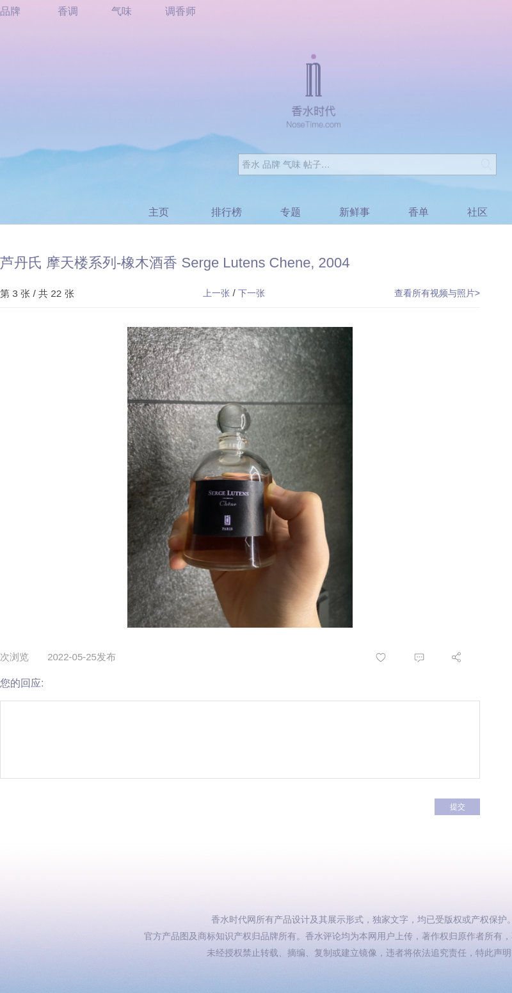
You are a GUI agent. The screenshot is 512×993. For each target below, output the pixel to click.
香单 (418, 212)
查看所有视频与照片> (437, 293)
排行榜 (226, 212)
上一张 (216, 293)
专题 (290, 212)
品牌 (10, 11)
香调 (68, 11)
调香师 (180, 11)
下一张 (251, 293)
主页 (158, 212)
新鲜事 (354, 212)
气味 (121, 11)
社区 (477, 212)
